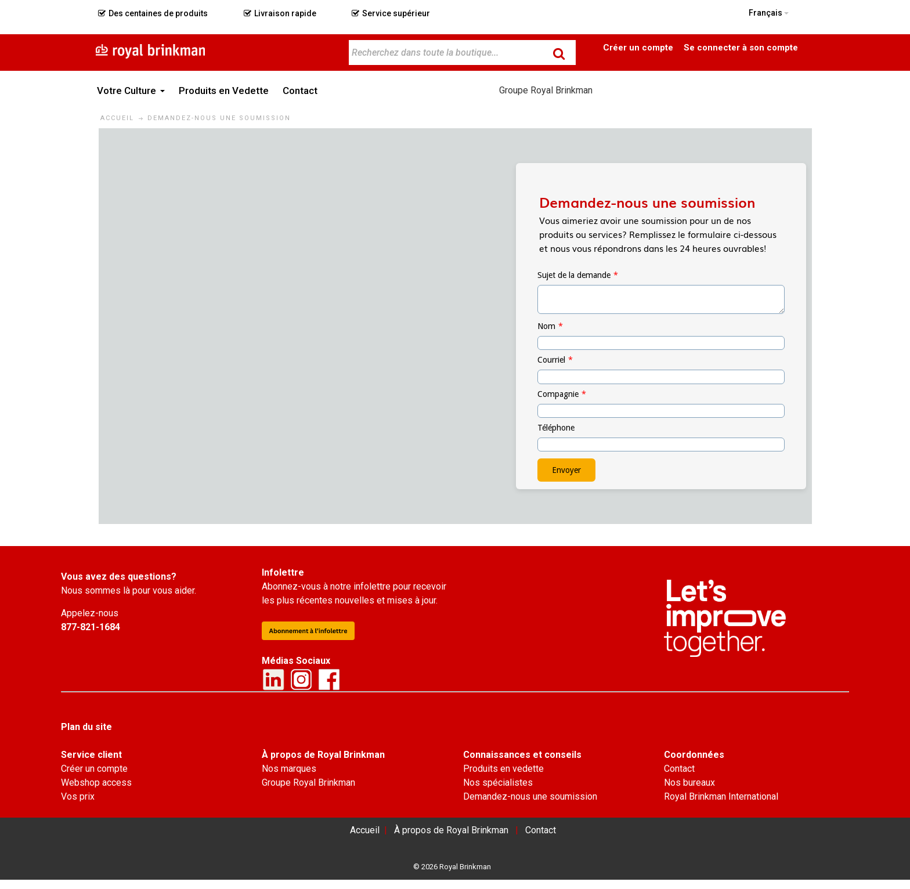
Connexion (740, 46)
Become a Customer (638, 46)
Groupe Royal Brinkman (546, 90)
